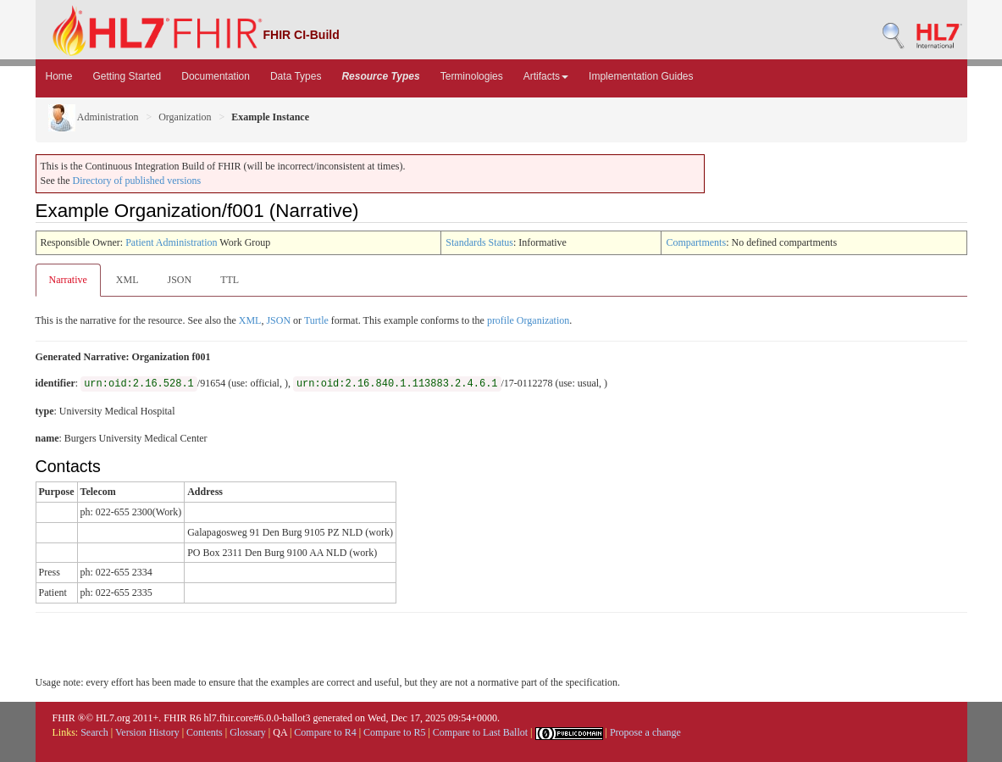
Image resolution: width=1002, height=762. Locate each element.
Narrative (68, 280)
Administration (93, 117)
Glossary (248, 732)
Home (59, 76)
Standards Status (479, 242)
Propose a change (645, 732)
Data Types (295, 76)
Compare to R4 (325, 732)
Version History (147, 732)
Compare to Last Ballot (480, 732)
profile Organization (528, 320)
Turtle (316, 320)
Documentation (215, 76)
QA (280, 732)
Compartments (696, 242)
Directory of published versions (137, 180)
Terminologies (471, 76)
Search (94, 732)
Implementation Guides (641, 76)
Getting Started (127, 76)
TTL (229, 280)
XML (127, 280)
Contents (204, 732)
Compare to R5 (394, 732)
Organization (184, 117)
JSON (179, 280)
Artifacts (545, 76)
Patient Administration (171, 242)
